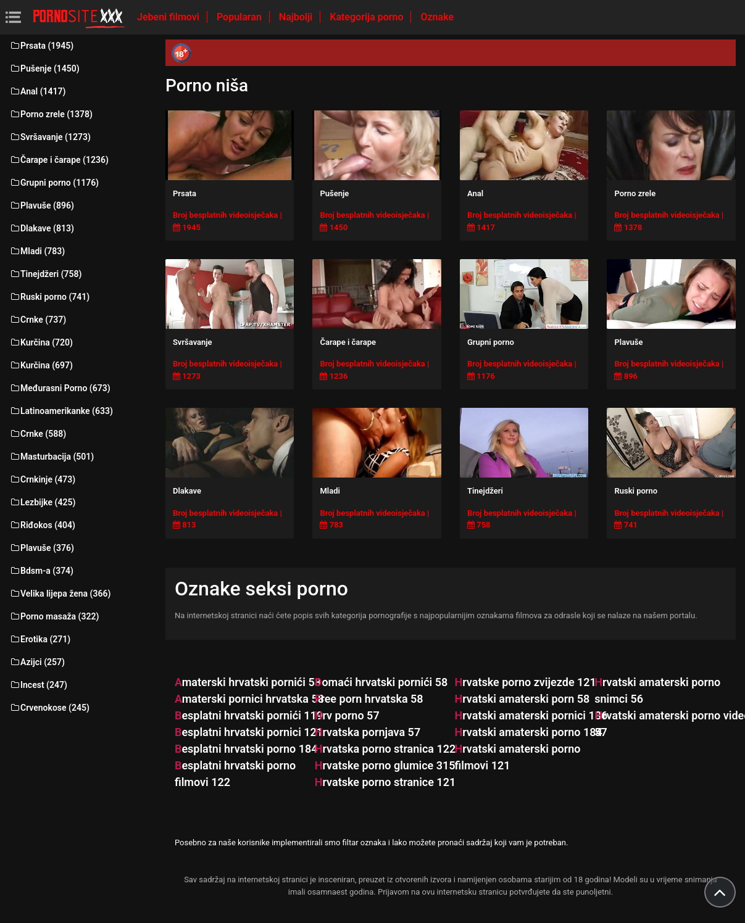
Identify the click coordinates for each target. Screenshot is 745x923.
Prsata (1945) (41, 46)
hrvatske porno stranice (385, 782)
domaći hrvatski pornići (381, 682)
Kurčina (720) (41, 342)
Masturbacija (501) (51, 457)
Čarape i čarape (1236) (59, 160)
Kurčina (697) (41, 365)
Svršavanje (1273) (50, 137)
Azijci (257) (37, 662)
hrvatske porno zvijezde (525, 682)
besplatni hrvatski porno (246, 748)
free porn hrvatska (369, 698)
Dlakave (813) (41, 228)
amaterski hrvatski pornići (248, 682)
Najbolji (297, 17)
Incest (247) (38, 685)
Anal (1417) (37, 91)
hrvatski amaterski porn (521, 698)
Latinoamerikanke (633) (61, 411)
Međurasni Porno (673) (59, 388)
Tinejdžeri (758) (45, 274)
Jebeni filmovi (169, 17)
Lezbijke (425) (42, 502)
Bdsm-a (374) (41, 571)
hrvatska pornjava (367, 732)
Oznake (437, 17)
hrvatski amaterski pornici (530, 715)
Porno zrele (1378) (51, 114)
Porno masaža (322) (54, 616)
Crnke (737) (37, 320)
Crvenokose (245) (49, 708)
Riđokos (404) (42, 525)
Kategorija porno (368, 17)
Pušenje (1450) (44, 68)
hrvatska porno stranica (385, 748)
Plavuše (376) (41, 548)
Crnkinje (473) (42, 479)
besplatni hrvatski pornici (249, 732)
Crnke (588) (37, 434)
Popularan (240, 17)
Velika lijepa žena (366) (59, 593)
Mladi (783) (37, 251)
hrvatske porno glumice (385, 765)
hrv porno (347, 715)
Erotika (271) (39, 639)
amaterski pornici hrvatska (249, 698)
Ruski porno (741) (49, 297)
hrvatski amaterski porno (528, 732)
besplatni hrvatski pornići (249, 715)
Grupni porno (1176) (54, 183)
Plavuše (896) (41, 205)
